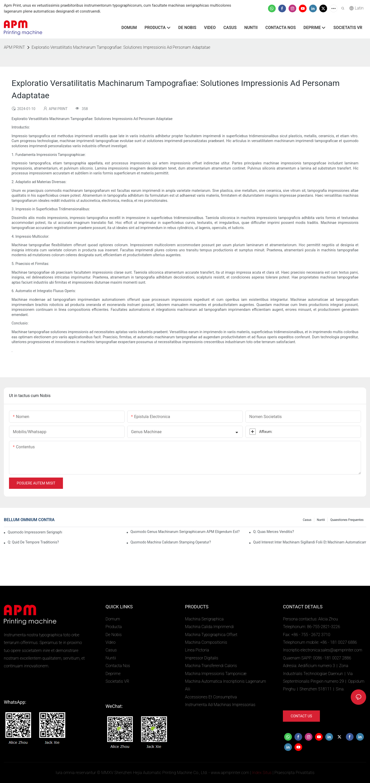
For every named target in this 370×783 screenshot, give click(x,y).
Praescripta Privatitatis (294, 772)
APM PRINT (14, 47)
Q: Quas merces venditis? (273, 532)
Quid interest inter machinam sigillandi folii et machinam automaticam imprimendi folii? (309, 542)
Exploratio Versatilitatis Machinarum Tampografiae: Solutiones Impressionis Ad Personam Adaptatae (121, 47)
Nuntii (321, 520)
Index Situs (262, 772)
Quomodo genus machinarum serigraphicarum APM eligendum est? (185, 532)
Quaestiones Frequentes (347, 520)
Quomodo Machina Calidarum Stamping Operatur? (171, 542)
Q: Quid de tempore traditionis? (33, 542)
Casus (307, 520)
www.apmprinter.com (230, 772)
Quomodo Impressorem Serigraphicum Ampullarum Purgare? (35, 532)
